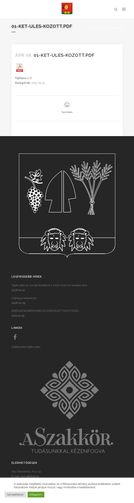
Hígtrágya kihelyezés (24, 298)
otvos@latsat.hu (29, 476)
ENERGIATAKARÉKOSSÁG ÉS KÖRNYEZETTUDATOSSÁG (45, 310)
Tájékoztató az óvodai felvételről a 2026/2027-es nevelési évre (49, 285)
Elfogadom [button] (36, 494)
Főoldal (91, 27)
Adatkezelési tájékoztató (25, 346)
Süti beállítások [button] (15, 494)
